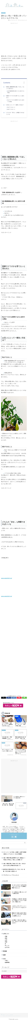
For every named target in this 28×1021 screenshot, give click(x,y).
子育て (6, 960)
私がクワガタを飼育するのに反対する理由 (15, 100)
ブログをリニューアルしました (11, 875)
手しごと (7, 945)
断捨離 (5, 951)
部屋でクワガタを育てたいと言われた (15, 96)
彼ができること (11, 109)
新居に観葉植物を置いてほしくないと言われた (15, 87)
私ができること (11, 107)
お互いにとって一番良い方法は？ (15, 105)
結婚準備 (7, 962)
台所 (6, 940)
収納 (6, 941)
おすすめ (7, 947)
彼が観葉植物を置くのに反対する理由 (15, 91)
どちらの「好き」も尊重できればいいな (15, 113)
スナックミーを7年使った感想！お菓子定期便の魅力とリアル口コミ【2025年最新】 (14, 853)
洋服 (6, 936)
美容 (6, 938)
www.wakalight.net (6, 578)
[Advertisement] (14, 39)
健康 (4, 955)
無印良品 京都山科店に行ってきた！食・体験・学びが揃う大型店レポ (14, 870)
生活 (4, 958)
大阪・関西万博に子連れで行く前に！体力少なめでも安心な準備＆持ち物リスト (14, 864)
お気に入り (6, 933)
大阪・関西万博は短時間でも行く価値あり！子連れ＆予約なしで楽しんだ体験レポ (14, 858)
